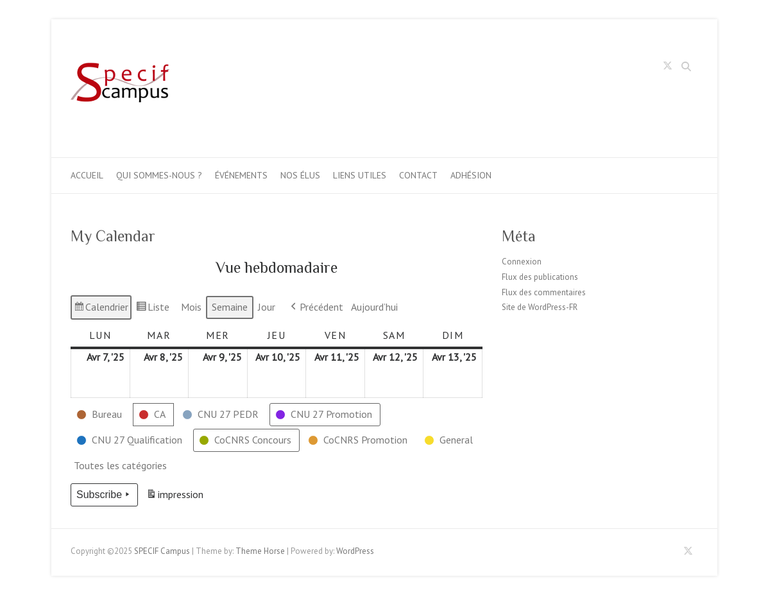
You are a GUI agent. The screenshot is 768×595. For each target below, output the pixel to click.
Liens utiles (359, 175)
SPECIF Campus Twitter (668, 68)
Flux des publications (540, 277)
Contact (418, 175)
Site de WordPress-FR (539, 307)
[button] (100, 414)
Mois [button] (191, 306)
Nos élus (300, 175)
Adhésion (470, 175)
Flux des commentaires (544, 292)
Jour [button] (266, 306)
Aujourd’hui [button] (374, 306)
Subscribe (104, 495)
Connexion (522, 261)
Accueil (87, 175)
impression (174, 496)
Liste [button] (152, 309)
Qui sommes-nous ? (159, 175)
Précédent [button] (315, 307)
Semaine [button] (230, 306)
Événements (241, 175)
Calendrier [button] (100, 309)
